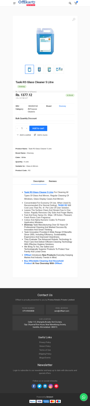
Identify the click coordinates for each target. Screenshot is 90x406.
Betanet (50, 397)
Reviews (53, 181)
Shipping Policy (45, 354)
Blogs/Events (45, 358)
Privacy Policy (45, 342)
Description (38, 181)
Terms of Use (45, 350)
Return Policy (45, 346)
